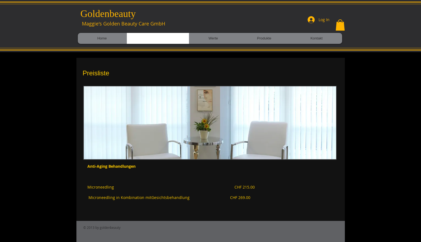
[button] (340, 25)
